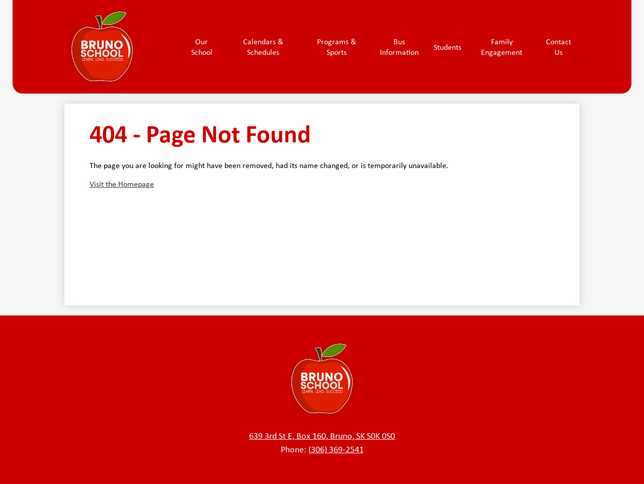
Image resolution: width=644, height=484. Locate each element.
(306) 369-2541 (336, 449)
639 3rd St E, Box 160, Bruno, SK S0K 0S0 (322, 436)
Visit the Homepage (122, 184)
